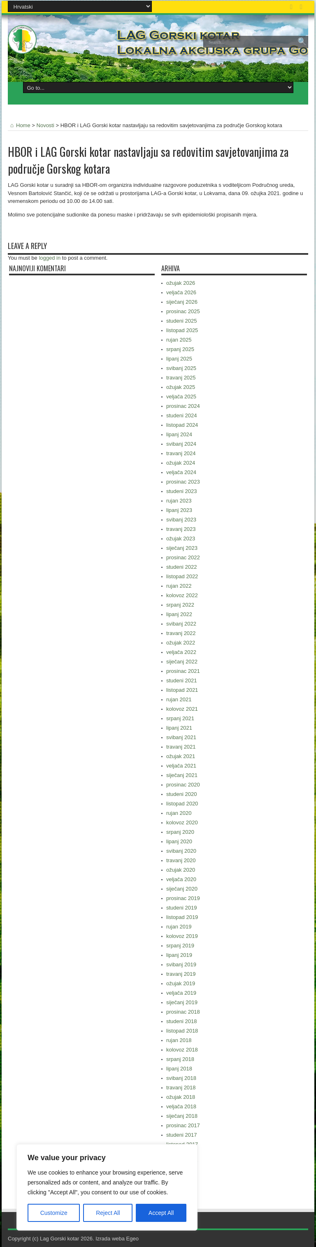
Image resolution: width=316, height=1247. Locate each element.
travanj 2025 (181, 378)
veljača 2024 (181, 472)
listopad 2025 (182, 330)
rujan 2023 (178, 501)
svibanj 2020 (181, 851)
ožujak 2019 (180, 983)
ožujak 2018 (180, 1097)
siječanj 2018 (182, 1116)
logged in (49, 258)
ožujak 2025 (180, 387)
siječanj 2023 (182, 548)
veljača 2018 (181, 1106)
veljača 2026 (181, 292)
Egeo (132, 1238)
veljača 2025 (181, 396)
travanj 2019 (181, 974)
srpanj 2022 (180, 605)
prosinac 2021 (183, 671)
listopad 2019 (182, 917)
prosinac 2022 (183, 557)
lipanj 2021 (179, 728)
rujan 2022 (178, 586)
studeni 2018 (181, 1021)
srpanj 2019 (180, 945)
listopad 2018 (182, 1031)
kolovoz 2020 (182, 822)
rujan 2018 (178, 1040)
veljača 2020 (181, 879)
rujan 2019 (178, 927)
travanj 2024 (181, 453)
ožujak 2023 (180, 538)
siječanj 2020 (182, 889)
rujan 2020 (178, 813)
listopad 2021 (182, 690)
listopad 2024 (182, 425)
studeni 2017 (181, 1135)
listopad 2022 (182, 576)
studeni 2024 (181, 415)
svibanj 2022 (181, 624)
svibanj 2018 (181, 1078)
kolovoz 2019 (182, 936)
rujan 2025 (178, 340)
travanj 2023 (181, 529)
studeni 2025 (181, 321)
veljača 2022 (181, 652)
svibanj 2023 (181, 519)
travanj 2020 (181, 860)
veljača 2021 (181, 766)
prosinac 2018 (183, 1012)
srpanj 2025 (180, 349)
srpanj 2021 (180, 718)
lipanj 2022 (179, 614)
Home (19, 125)
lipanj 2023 (179, 510)
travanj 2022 (181, 633)
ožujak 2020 (180, 870)
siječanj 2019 (182, 1002)
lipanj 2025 (179, 359)
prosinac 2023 (183, 482)
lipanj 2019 (179, 955)
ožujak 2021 (180, 756)
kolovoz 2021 (182, 709)
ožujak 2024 (180, 463)
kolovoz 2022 (182, 595)
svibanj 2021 (181, 737)
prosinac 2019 (183, 898)
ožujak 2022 (180, 643)
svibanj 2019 (181, 964)
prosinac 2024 (183, 406)
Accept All (161, 1213)
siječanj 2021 (182, 775)
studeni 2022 (181, 567)
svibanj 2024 (181, 444)
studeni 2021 (181, 680)
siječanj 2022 (182, 661)
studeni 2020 (181, 794)
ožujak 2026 (180, 283)
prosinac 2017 (183, 1125)
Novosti (45, 125)
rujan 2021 (178, 699)
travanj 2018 (181, 1087)
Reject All (108, 1213)
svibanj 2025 (181, 368)
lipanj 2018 (179, 1069)
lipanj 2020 (179, 841)
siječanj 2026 (182, 302)
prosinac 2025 (183, 311)
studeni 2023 (181, 491)
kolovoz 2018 (182, 1050)
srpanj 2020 (180, 832)
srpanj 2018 (180, 1059)
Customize (53, 1213)
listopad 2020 (182, 803)
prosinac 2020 (183, 785)
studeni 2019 (181, 908)
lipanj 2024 (179, 434)
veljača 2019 (181, 993)
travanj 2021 (181, 747)
